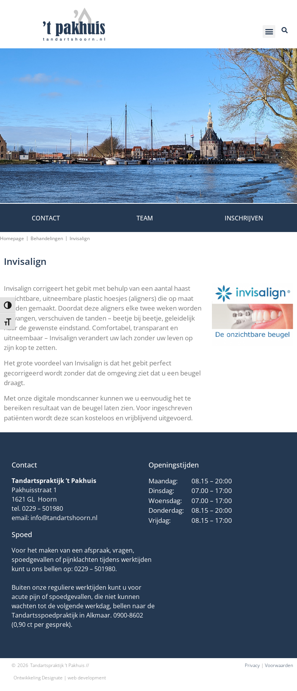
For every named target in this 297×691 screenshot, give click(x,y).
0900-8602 (128, 615)
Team (145, 218)
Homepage (12, 238)
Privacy (252, 665)
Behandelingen (47, 238)
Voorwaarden (279, 665)
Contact (46, 218)
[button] (269, 31)
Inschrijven (244, 218)
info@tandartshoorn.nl (64, 518)
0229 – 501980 (42, 508)
